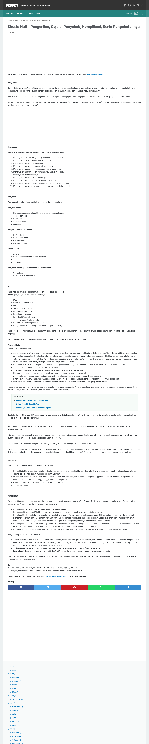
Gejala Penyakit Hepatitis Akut (27, 436)
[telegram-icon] (136, 3)
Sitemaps (74, 735)
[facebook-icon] (124, 3)
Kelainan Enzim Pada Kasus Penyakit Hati (32, 432)
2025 (111, 20)
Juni (113, 23)
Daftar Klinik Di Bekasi (117, 301)
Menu (40, 9)
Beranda (11, 9)
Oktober (115, 93)
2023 (111, 49)
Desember (115, 31)
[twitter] (34, 656)
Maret (114, 45)
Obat (32, 9)
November (116, 90)
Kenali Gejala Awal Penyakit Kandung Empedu (33, 440)
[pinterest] (52, 656)
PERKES (14, 3)
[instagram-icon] (128, 3)
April (113, 42)
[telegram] (88, 656)
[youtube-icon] (132, 3)
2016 (112, 82)
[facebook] (17, 656)
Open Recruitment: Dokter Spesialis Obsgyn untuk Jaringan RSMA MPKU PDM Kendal (123, 258)
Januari (115, 79)
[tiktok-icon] (140, 3)
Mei (113, 38)
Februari (115, 75)
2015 (112, 123)
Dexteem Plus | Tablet (117, 244)
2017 (111, 57)
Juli (113, 68)
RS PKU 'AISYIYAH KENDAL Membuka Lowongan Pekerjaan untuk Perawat (121, 201)
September (116, 53)
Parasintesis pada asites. (56, 645)
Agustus (115, 34)
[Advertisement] (52, 56)
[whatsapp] (70, 656)
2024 (111, 27)
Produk (22, 9)
